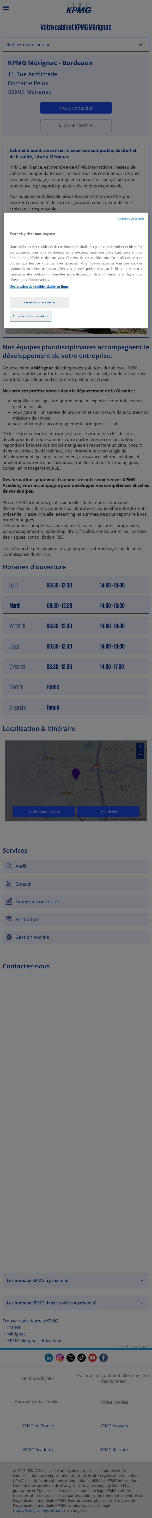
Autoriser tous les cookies (30, 315)
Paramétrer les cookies (39, 302)
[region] (76, 270)
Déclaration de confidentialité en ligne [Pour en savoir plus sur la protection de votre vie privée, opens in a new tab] (39, 287)
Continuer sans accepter (131, 218)
